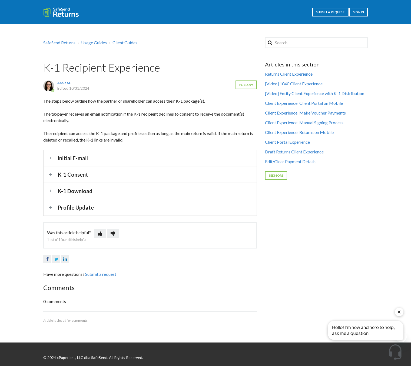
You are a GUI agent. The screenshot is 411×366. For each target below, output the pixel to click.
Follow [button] (246, 84)
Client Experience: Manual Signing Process (304, 122)
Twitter (56, 259)
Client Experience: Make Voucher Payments (305, 112)
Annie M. (64, 83)
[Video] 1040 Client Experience (294, 83)
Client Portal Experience (287, 142)
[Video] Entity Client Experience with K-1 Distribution (314, 93)
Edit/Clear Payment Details (290, 161)
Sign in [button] (358, 12)
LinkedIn (65, 259)
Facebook (47, 259)
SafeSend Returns (59, 42)
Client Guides (124, 42)
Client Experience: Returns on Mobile (299, 132)
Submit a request (330, 12)
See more (276, 175)
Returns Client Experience (289, 73)
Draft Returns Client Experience (294, 151)
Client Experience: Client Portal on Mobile (304, 103)
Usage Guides (94, 42)
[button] (100, 233)
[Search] (316, 42)
